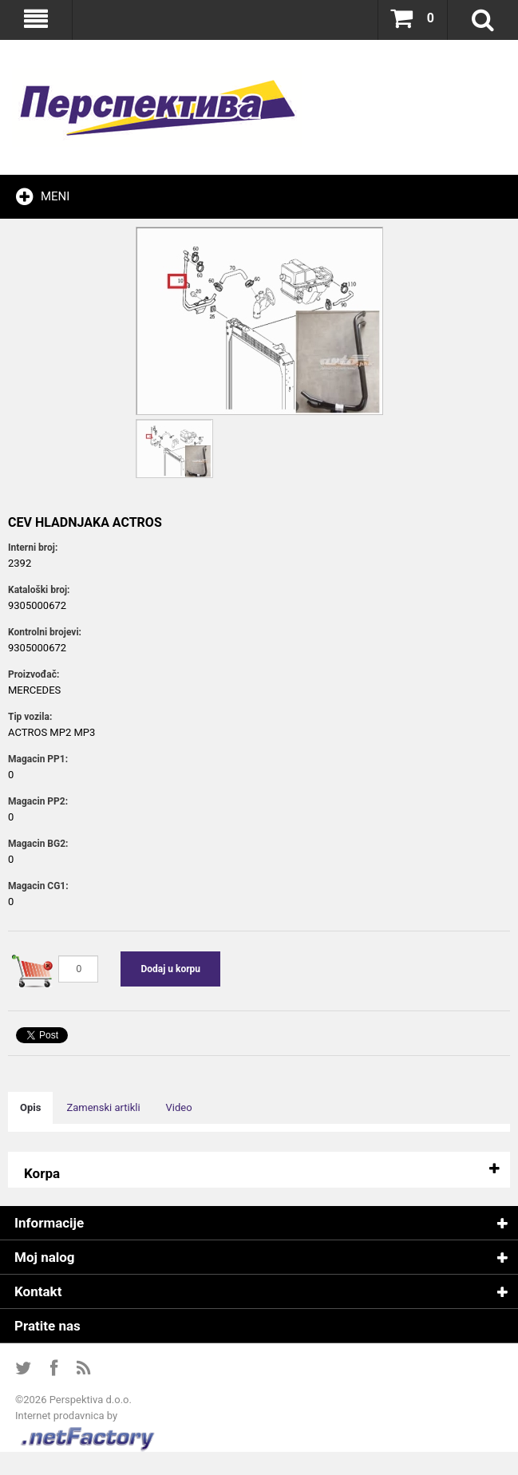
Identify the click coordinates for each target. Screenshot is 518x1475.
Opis (30, 1107)
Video (179, 1107)
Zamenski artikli (103, 1107)
